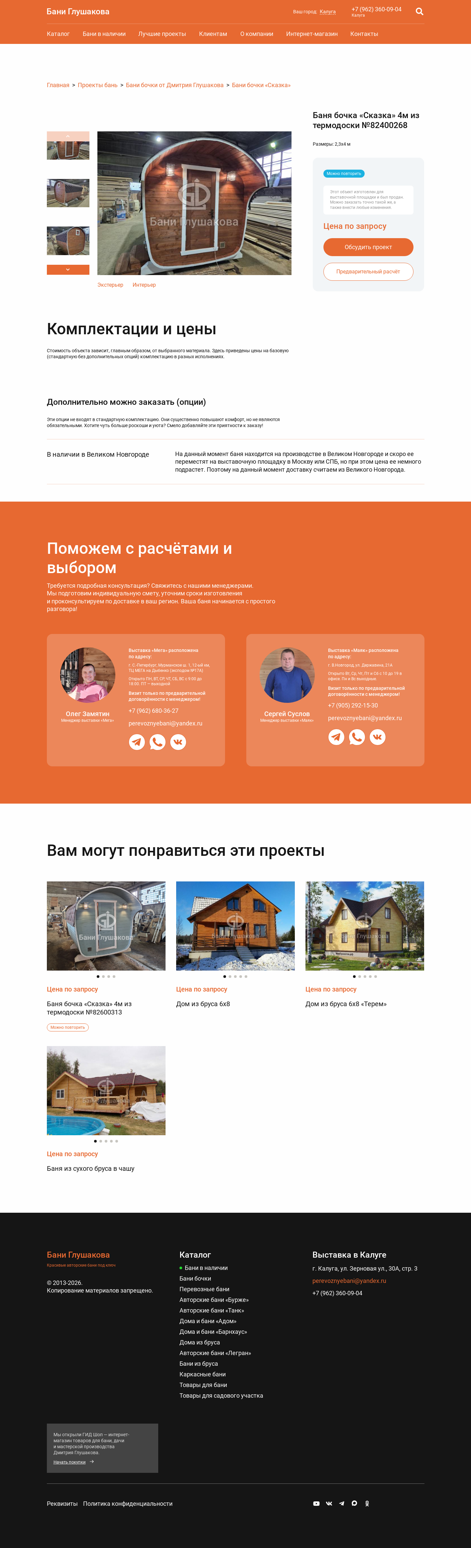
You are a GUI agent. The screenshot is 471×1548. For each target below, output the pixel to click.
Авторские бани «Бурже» (214, 1299)
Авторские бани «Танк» (211, 1309)
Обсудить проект (368, 246)
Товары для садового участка (221, 1393)
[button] (68, 270)
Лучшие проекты (162, 33)
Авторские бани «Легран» (215, 1351)
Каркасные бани (202, 1372)
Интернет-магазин (312, 33)
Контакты (364, 33)
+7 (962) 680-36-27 (153, 710)
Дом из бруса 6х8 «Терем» (346, 1003)
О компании (256, 33)
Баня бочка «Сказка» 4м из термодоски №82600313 (89, 1008)
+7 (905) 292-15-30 (353, 705)
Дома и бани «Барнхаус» (213, 1330)
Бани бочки (195, 1278)
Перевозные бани (204, 1288)
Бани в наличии (104, 33)
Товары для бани (203, 1382)
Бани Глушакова (78, 11)
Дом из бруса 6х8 (203, 1003)
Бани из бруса (198, 1361)
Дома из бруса (199, 1340)
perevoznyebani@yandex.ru (165, 722)
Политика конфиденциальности (128, 1501)
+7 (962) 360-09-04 (377, 9)
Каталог (58, 33)
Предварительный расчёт (368, 271)
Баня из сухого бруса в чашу (90, 1168)
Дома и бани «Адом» (207, 1319)
